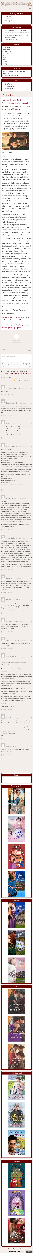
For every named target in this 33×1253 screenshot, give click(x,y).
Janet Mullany (25, 103)
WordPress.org (9, 88)
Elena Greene (8, 18)
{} (29, 363)
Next (12, 95)
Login (29, 350)
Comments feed (9, 86)
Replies (17, 328)
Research (5, 61)
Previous (5, 95)
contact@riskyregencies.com (10, 75)
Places (4, 59)
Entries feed (8, 85)
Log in (7, 83)
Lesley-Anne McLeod (14, 599)
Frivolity (4, 55)
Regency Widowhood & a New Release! (16, 30)
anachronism (24, 325)
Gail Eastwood (9, 20)
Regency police (7, 328)
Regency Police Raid (11, 100)
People (4, 57)
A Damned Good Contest (10, 317)
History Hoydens (12, 109)
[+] (3, 366)
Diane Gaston (9, 16)
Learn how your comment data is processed (16, 373)
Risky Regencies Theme (16, 1249)
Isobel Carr (8, 22)
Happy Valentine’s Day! (11, 39)
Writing (4, 63)
